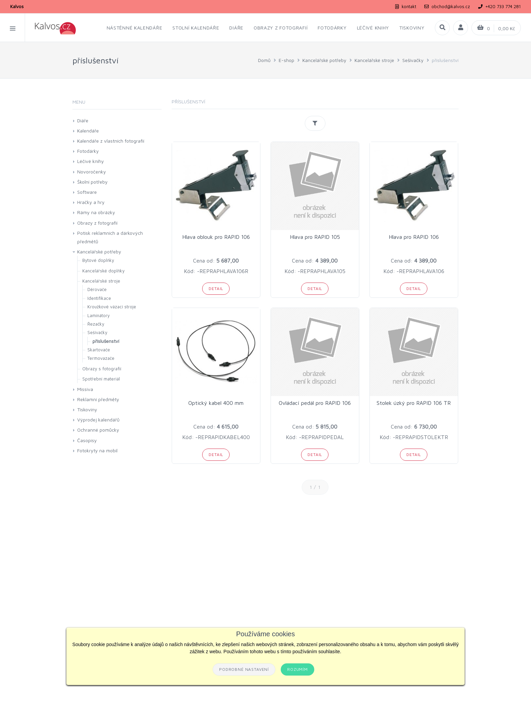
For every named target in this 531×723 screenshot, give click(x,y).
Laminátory (98, 315)
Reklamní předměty (98, 399)
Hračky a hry (91, 202)
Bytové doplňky (98, 260)
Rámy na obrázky (96, 212)
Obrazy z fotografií (97, 223)
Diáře (82, 120)
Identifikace (99, 298)
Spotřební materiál (101, 378)
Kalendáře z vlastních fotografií (110, 141)
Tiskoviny (87, 409)
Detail (216, 288)
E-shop (286, 60)
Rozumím (297, 669)
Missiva (85, 389)
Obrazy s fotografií (101, 368)
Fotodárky (88, 151)
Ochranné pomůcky (98, 430)
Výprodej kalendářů (98, 419)
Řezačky (95, 324)
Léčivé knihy (90, 161)
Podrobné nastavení (244, 669)
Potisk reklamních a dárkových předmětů (110, 237)
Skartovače (98, 349)
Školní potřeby (92, 182)
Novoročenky (91, 171)
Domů (264, 60)
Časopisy (87, 440)
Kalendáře (88, 130)
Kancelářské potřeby (324, 60)
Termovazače (100, 358)
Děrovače (97, 289)
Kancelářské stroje (374, 60)
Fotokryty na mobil (97, 450)
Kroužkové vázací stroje (111, 306)
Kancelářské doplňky (103, 270)
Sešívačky (413, 60)
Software (87, 192)
